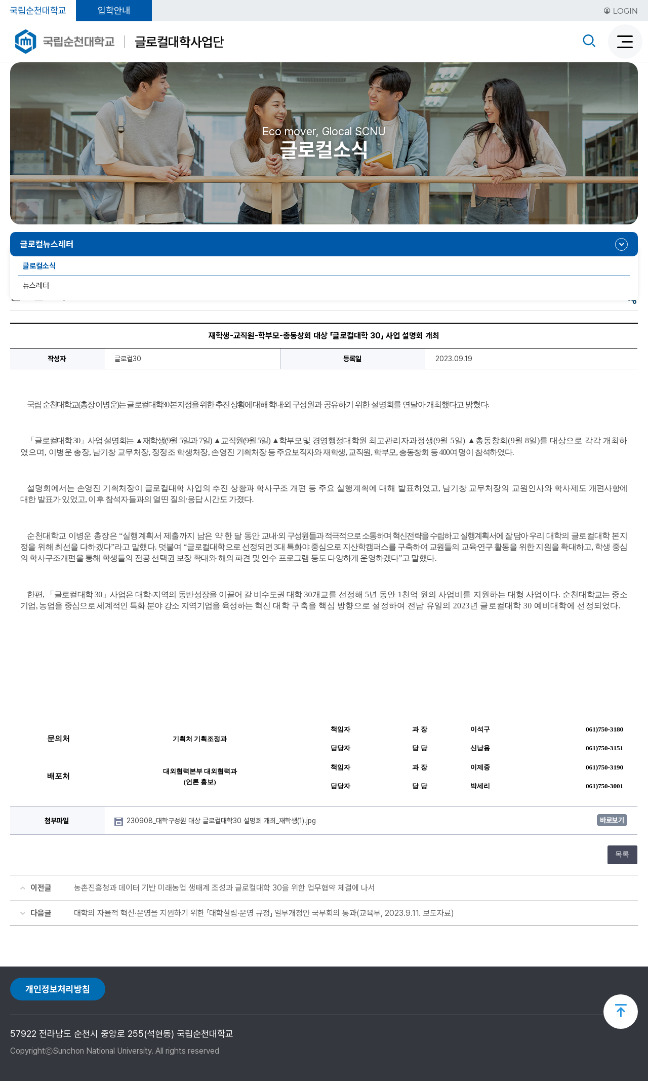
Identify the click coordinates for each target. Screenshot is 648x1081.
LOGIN (620, 11)
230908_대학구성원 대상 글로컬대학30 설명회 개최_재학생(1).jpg (222, 821)
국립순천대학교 (38, 10)
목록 (622, 854)
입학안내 (114, 10)
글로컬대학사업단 (179, 42)
